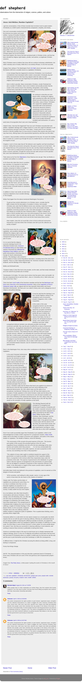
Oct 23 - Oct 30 (67, 278)
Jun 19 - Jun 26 (67, 362)
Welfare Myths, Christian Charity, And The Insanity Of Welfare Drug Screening (73, 72)
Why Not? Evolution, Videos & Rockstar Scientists (72, 166)
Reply (8, 593)
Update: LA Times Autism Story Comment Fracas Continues (72, 108)
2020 (63, 242)
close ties (12, 284)
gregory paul (34, 575)
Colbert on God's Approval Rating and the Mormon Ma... (70, 317)
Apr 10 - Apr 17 (67, 386)
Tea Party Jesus (15, 563)
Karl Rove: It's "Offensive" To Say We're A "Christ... (70, 312)
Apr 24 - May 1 (67, 381)
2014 (63, 248)
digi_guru (46, 678)
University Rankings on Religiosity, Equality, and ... (70, 328)
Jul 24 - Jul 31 (67, 351)
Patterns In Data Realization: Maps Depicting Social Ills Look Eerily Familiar (72, 81)
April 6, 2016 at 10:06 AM (19, 598)
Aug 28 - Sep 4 (67, 297)
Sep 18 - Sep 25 (67, 290)
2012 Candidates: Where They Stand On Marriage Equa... (70, 337)
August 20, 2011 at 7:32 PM (23, 585)
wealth (29, 577)
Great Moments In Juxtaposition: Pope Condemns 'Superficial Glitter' (72, 184)
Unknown (10, 598)
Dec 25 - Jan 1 (67, 257)
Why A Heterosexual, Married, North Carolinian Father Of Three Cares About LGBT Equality (72, 45)
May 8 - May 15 (67, 376)
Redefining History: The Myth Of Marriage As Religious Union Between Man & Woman (73, 63)
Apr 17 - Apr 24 (67, 383)
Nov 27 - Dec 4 (67, 267)
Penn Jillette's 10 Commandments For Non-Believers (72, 175)
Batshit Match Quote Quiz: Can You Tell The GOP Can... (70, 322)
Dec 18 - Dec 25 (67, 260)
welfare (34, 577)
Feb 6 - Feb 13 (67, 402)
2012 (63, 253)
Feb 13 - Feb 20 (67, 399)
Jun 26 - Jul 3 (67, 360)
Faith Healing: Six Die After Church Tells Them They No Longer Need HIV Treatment (73, 90)
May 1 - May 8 (67, 379)
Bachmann (48, 282)
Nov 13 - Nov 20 (67, 271)
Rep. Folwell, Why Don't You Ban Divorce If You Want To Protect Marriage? (72, 126)
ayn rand (8, 575)
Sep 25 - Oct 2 (67, 288)
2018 (63, 244)
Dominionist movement (26, 284)
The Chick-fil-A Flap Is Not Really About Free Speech (73, 53)
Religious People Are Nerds (70, 325)
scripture (21, 577)
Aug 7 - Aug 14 (67, 346)
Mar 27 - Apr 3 (67, 390)
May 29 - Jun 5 (67, 369)
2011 (63, 255)
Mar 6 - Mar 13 (67, 395)
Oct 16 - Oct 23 (67, 281)
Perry (4, 284)
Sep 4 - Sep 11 (67, 295)
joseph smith (45, 575)
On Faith (33, 68)
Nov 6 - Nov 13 (67, 274)
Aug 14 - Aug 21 (67, 302)
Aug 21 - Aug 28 (67, 299)
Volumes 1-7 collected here (67, 35)
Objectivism (22, 157)
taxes (26, 577)
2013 (63, 251)
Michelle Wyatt (11, 585)
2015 (63, 246)
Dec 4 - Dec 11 (67, 264)
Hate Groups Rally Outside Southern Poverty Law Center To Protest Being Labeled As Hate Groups (72, 195)
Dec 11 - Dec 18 (67, 262)
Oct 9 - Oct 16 (67, 283)
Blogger (58, 678)
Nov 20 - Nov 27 (67, 269)
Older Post (52, 668)
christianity (20, 575)
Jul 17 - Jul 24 (67, 353)
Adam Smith (48, 434)
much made (16, 282)
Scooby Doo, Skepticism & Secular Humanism (72, 203)
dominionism (27, 575)
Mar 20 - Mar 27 (67, 393)
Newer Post (7, 668)
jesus (39, 575)
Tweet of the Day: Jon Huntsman (69, 308)
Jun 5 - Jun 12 (67, 367)
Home (30, 668)
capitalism (14, 575)
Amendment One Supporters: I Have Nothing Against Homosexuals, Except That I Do (73, 99)
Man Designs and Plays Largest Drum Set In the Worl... (70, 342)
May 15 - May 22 (67, 374)
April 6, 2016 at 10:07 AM (19, 620)
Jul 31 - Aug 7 (67, 348)
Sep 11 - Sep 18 (67, 292)
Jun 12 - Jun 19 (67, 365)
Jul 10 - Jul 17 (67, 355)
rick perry (16, 577)
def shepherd (12, 8)
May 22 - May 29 (67, 372)
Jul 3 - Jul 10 (66, 358)
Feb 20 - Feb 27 (67, 397)
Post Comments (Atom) (16, 671)
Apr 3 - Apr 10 (67, 388)
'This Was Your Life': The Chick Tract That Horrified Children (72, 116)
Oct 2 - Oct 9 (66, 285)
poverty (11, 577)
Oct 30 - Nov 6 (67, 276)
